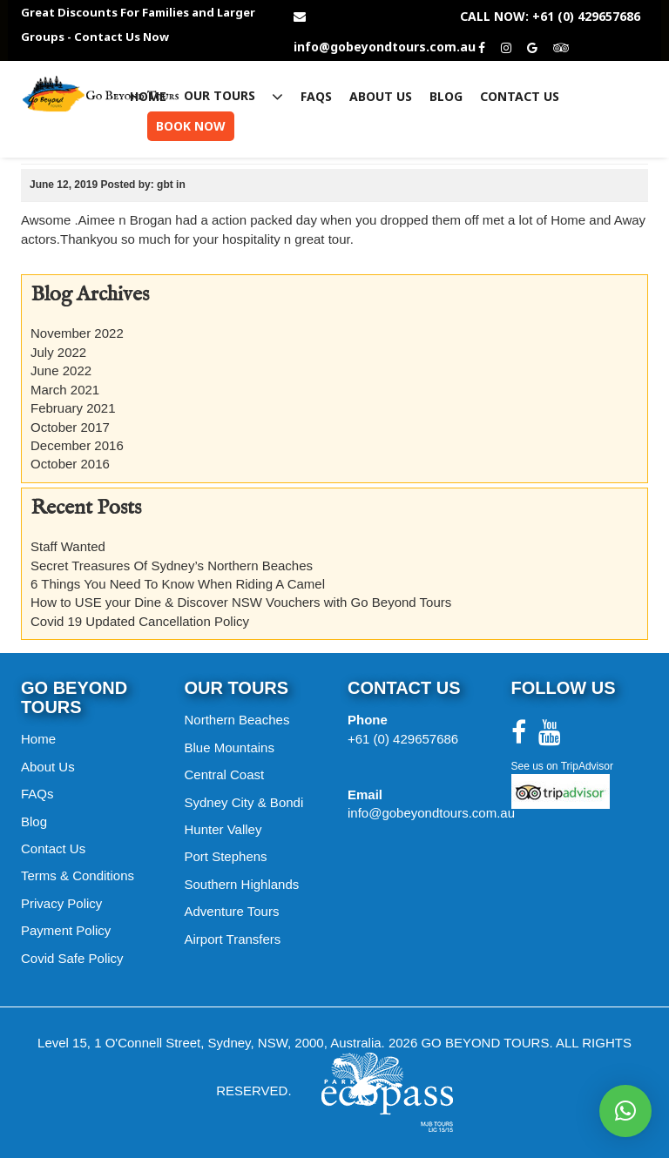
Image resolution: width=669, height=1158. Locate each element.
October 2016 (70, 463)
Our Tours (233, 96)
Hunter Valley (223, 829)
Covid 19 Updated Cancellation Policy (139, 621)
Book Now (191, 126)
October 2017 (70, 427)
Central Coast (225, 774)
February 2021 (73, 408)
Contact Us (519, 97)
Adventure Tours (232, 911)
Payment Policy (66, 930)
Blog (446, 97)
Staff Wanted (67, 546)
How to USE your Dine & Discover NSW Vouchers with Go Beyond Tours (240, 602)
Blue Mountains (229, 747)
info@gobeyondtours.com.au (385, 47)
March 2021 (64, 389)
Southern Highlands (242, 884)
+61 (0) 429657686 (403, 738)
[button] (625, 1111)
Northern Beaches (237, 719)
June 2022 (60, 370)
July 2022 (58, 352)
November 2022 (77, 333)
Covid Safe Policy (72, 958)
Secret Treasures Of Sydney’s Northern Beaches (171, 565)
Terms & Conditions (77, 875)
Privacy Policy (61, 903)
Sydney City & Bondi (244, 802)
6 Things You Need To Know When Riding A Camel (177, 583)
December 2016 (77, 445)
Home (148, 97)
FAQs (316, 97)
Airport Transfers (233, 939)
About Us (380, 97)
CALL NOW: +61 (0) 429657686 (550, 16)
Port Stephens (226, 856)
